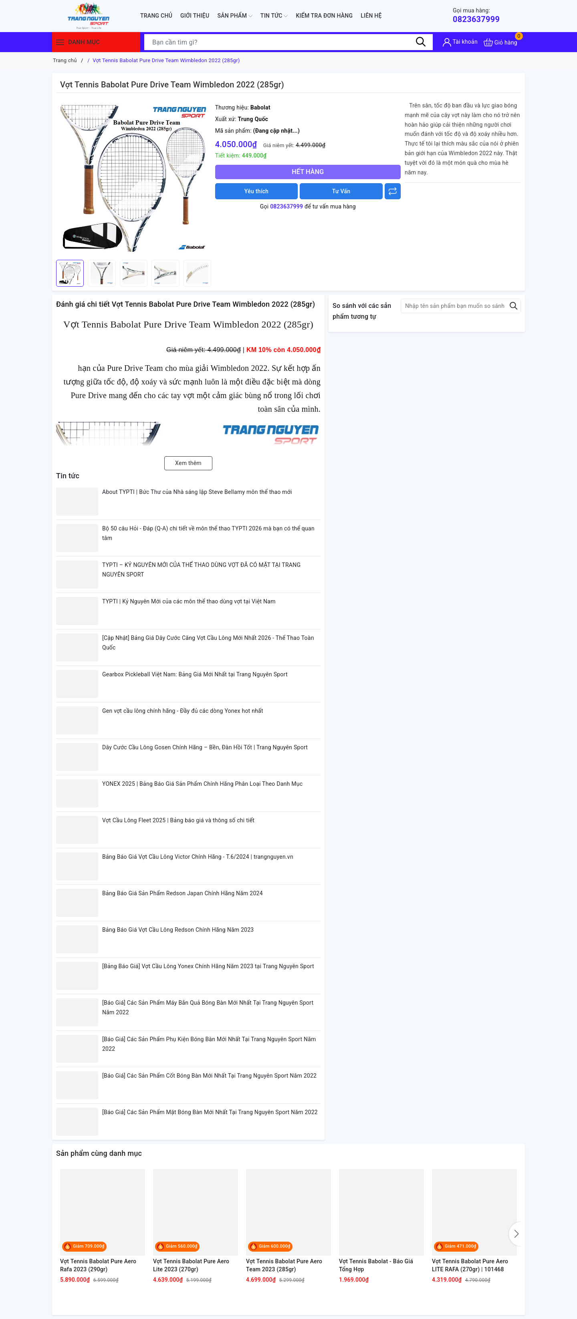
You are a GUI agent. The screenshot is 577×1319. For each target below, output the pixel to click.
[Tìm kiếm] (421, 42)
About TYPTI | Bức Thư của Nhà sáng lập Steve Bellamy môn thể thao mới (197, 492)
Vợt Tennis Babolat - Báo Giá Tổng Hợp (376, 1265)
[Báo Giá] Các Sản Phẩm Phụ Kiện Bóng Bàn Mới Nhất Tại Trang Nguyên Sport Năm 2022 (209, 1044)
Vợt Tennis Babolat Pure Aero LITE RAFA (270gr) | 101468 (470, 1265)
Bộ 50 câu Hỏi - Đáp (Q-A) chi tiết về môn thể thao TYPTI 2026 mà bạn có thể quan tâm (208, 533)
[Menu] (60, 42)
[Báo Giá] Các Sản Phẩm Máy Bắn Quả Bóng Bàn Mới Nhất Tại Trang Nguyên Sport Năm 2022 (207, 1007)
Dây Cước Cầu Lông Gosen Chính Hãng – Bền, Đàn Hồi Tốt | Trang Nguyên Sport (205, 747)
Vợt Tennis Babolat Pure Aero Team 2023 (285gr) (284, 1265)
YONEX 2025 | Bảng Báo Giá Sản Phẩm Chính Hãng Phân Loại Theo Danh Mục (202, 784)
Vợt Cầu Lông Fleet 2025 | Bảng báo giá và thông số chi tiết (178, 820)
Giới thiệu (194, 15)
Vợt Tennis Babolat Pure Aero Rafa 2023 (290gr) (98, 1265)
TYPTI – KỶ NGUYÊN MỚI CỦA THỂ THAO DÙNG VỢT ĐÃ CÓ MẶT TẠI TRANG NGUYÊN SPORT (201, 570)
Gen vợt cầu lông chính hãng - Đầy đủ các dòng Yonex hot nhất (182, 711)
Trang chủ (156, 15)
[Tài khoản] (460, 42)
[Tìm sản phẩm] (288, 42)
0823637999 (476, 15)
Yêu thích (256, 191)
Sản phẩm (234, 16)
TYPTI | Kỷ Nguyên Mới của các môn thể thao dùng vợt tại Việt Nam (189, 601)
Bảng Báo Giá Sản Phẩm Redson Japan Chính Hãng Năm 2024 (182, 893)
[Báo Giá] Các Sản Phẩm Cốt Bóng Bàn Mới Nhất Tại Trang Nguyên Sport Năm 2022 (209, 1075)
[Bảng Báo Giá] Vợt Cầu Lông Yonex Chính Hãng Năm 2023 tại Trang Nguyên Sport (208, 966)
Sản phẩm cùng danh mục (99, 1153)
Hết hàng (308, 172)
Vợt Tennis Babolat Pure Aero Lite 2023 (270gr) (191, 1265)
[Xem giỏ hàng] (500, 42)
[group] (133, 178)
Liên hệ (371, 15)
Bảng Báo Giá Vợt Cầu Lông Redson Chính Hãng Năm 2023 (178, 930)
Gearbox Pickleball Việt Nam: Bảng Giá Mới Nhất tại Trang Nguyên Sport (195, 674)
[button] (515, 1234)
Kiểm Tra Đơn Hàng (324, 15)
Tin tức (274, 16)
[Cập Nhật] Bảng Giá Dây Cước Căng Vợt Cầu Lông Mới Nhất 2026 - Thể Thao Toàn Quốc (208, 643)
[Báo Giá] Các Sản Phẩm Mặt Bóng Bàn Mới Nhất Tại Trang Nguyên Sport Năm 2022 (210, 1112)
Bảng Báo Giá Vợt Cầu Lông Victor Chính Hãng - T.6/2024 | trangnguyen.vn (197, 857)
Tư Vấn (341, 191)
